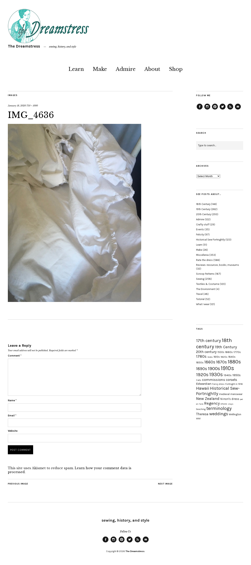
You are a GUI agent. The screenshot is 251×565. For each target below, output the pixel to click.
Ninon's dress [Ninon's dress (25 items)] (229, 399)
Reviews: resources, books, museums (217, 264)
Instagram (207, 109)
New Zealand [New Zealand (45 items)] (207, 398)
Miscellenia (202, 254)
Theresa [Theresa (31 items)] (202, 414)
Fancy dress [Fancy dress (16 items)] (218, 384)
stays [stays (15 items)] (230, 404)
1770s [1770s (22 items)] (237, 352)
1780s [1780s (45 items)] (201, 356)
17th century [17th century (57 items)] (208, 340)
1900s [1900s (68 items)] (214, 368)
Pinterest (215, 109)
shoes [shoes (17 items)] (223, 403)
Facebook (200, 109)
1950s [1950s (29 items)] (236, 375)
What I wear (202, 304)
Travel (199, 294)
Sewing (200, 278)
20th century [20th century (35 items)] (206, 352)
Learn (76, 69)
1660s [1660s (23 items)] (229, 352)
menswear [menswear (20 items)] (236, 394)
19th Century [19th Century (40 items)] (226, 347)
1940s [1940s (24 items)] (228, 375)
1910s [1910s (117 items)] (227, 368)
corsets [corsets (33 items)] (231, 380)
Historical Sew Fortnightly (210, 239)
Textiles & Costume (207, 283)
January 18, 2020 (17, 105)
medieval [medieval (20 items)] (224, 394)
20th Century (203, 214)
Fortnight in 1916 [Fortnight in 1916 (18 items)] (234, 384)
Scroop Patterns (205, 273)
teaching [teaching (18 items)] (201, 409)
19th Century (203, 209)
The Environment (205, 289)
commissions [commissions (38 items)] (213, 380)
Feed (230, 109)
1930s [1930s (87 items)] (216, 374)
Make (100, 69)
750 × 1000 (32, 105)
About (152, 69)
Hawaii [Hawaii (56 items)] (202, 388)
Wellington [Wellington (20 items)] (235, 414)
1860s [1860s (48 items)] (209, 362)
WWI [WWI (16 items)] (198, 418)
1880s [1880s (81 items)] (234, 362)
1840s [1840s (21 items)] (232, 356)
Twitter (223, 109)
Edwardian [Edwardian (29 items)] (203, 384)
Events (200, 229)
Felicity (200, 234)
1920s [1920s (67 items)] (202, 374)
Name (12, 400)
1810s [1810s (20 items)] (217, 356)
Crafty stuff (202, 224)
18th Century (203, 204)
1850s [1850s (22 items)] (200, 362)
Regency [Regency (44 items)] (212, 403)
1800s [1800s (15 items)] (210, 357)
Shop (176, 69)
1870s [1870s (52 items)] (221, 361)
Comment (14, 355)
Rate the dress (204, 260)
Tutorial (200, 299)
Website (12, 430)
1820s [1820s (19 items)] (224, 356)
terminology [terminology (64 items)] (219, 408)
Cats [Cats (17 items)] (198, 380)
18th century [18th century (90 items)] (214, 343)
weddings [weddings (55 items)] (218, 413)
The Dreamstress (24, 46)
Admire (126, 69)
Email (12, 415)
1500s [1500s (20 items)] (220, 352)
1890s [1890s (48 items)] (201, 368)
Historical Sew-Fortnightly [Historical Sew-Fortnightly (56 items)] (218, 391)
